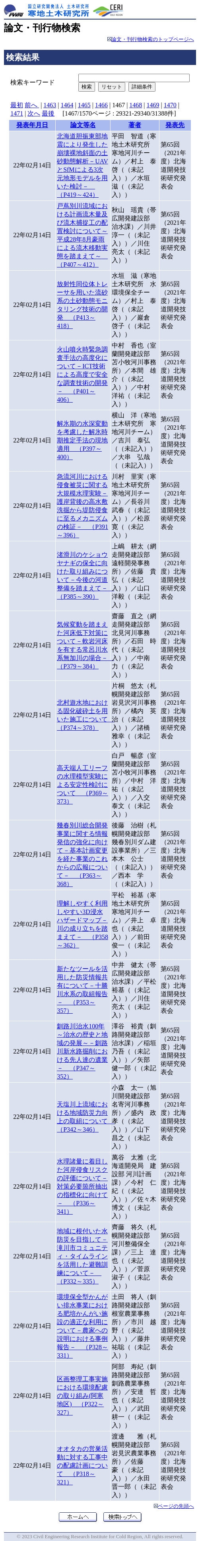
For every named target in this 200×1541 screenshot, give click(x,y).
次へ (33, 113)
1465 (84, 105)
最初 (16, 105)
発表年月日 (32, 125)
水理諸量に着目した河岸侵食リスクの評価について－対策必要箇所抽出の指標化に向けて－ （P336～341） (82, 1186)
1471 (16, 113)
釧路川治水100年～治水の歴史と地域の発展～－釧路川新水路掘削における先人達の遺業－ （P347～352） (82, 1051)
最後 (48, 113)
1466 (101, 105)
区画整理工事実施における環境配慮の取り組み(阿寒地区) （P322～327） (82, 1396)
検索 (87, 87)
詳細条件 (142, 87)
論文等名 (83, 125)
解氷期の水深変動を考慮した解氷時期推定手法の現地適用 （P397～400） (82, 440)
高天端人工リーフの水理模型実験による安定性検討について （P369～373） (82, 785)
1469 (153, 105)
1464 (67, 105)
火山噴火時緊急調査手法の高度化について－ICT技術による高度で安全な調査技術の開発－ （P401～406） (82, 374)
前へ (32, 105)
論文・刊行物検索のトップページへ (152, 39)
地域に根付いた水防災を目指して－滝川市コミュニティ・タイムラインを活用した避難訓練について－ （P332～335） (82, 1256)
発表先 (174, 125)
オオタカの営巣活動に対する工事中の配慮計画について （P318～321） (82, 1465)
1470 (170, 105)
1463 (49, 105)
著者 (134, 125)
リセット (111, 87)
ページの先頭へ (176, 1506)
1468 (135, 105)
